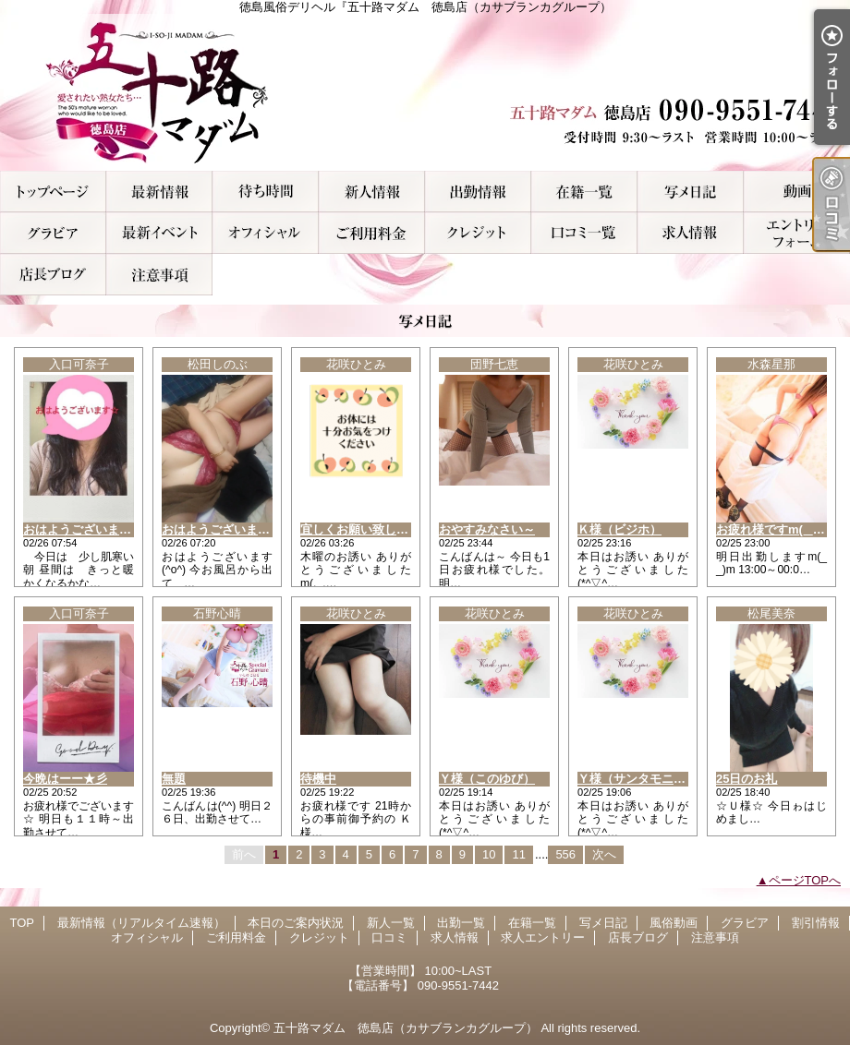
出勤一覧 (478, 191)
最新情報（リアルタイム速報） (159, 191)
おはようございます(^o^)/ (232, 529)
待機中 (318, 779)
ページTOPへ (805, 880)
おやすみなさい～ (487, 529)
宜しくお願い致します (360, 529)
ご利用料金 (372, 233)
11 (518, 854)
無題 (174, 779)
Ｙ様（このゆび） (487, 779)
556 (565, 854)
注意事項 (159, 274)
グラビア (53, 233)
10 (488, 854)
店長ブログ (53, 274)
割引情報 (159, 233)
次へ (604, 854)
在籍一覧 (584, 191)
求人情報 (691, 233)
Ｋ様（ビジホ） (619, 529)
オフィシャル (265, 233)
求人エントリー (797, 233)
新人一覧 (372, 191)
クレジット (478, 233)
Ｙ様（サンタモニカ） (637, 779)
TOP (53, 191)
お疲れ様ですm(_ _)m (775, 529)
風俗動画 (797, 191)
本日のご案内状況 (265, 191)
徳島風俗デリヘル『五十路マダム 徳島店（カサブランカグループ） (425, 92)
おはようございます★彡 (89, 529)
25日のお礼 (746, 779)
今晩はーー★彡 (65, 779)
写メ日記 (691, 191)
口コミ (584, 233)
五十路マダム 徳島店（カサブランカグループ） (405, 1028)
